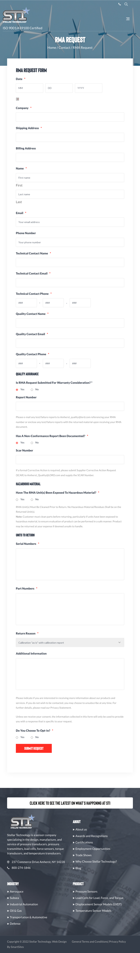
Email (21, 214)
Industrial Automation (42, 904)
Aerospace (34, 891)
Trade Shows (102, 855)
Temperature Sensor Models (111, 911)
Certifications (102, 842)
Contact (64, 47)
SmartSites (35, 947)
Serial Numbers (27, 546)
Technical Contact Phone (26, 295)
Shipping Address (29, 128)
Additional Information (31, 659)
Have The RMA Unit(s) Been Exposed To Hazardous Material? (57, 495)
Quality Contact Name (32, 315)
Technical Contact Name (33, 254)
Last (19, 203)
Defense (33, 923)
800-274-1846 (37, 868)
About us (99, 829)
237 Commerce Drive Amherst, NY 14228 (54, 862)
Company (24, 108)
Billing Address (26, 148)
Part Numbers (26, 592)
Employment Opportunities (111, 849)
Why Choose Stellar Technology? (114, 862)
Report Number (26, 399)
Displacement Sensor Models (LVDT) (117, 904)
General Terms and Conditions (108, 941)
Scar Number (24, 453)
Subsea (32, 898)
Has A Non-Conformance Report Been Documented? (52, 438)
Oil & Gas (34, 911)
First (19, 186)
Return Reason (27, 638)
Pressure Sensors (104, 891)
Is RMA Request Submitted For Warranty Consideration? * (54, 385)
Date (20, 79)
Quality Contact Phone (26, 356)
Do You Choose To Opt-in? (34, 737)
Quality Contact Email (32, 336)
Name (21, 169)
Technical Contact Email (33, 275)
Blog (96, 868)
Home (51, 47)
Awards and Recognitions (110, 836)
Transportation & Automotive (46, 917)
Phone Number (26, 234)
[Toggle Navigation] (128, 19)
